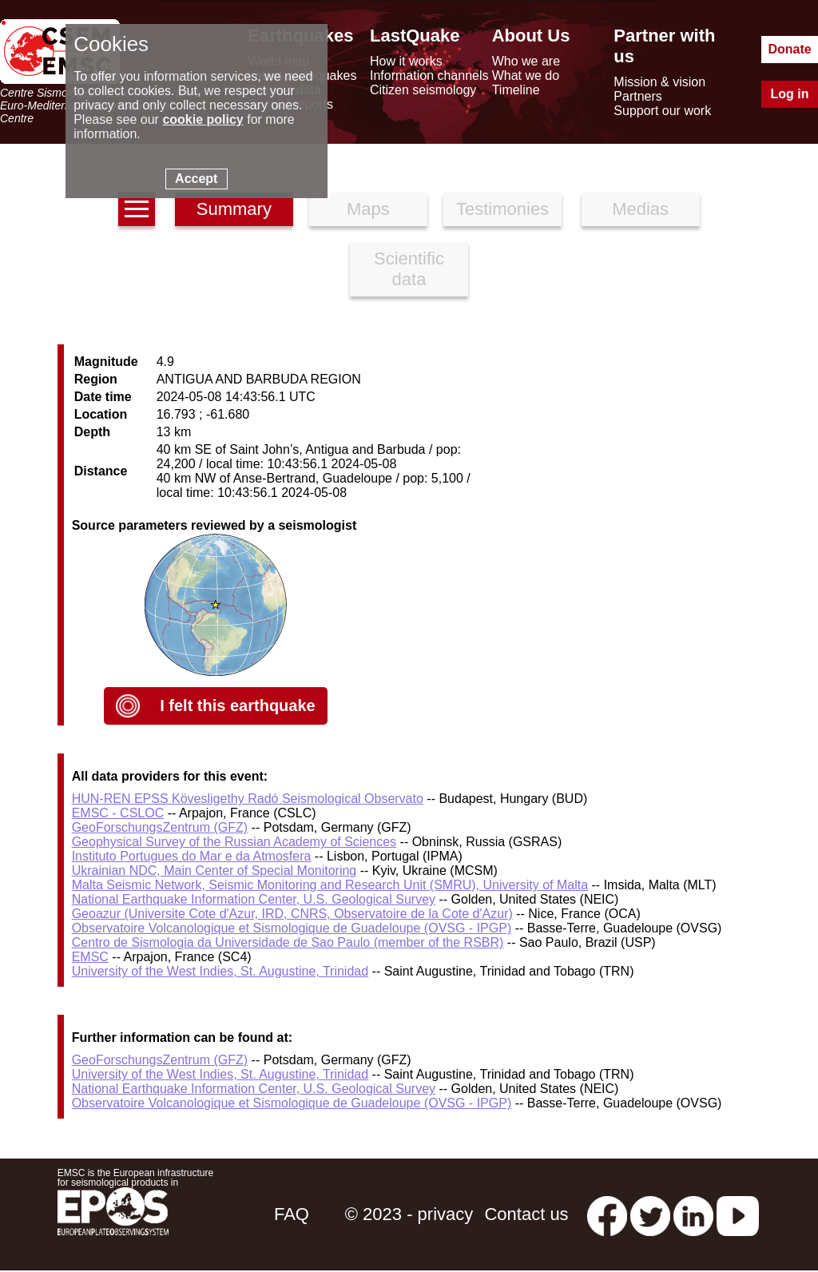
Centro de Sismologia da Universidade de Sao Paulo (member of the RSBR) (288, 942)
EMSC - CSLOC (118, 813)
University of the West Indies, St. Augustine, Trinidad (220, 971)
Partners (637, 96)
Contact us (526, 1214)
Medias (640, 209)
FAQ (291, 1214)
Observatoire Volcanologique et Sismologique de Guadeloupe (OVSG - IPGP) (292, 928)
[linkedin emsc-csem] (693, 1214)
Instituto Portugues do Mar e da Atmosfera (192, 856)
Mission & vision (659, 82)
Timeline (516, 90)
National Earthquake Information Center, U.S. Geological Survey (253, 899)
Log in (790, 94)
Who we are (526, 61)
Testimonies (502, 209)
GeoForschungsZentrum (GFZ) (160, 827)
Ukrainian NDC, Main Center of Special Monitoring (214, 870)
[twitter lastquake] (650, 1214)
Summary (234, 209)
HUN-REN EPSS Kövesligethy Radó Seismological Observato (247, 798)
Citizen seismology (423, 90)
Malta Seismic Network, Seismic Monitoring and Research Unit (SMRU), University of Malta (330, 885)
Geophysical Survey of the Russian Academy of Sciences (234, 842)
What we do (525, 75)
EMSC (90, 957)
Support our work (662, 110)
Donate (789, 49)
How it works (406, 61)
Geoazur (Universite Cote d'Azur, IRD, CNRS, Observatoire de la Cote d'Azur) (292, 913)
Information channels (429, 75)
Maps (368, 209)
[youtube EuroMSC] (738, 1214)
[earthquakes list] (136, 209)
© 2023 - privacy (409, 1214)
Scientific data (409, 268)
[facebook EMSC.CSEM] (607, 1214)
